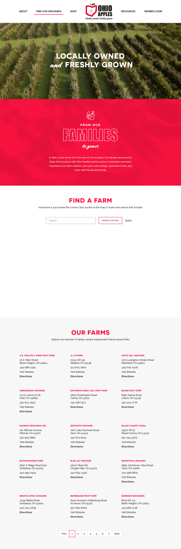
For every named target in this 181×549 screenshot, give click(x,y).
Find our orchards (48, 11)
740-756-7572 (78, 402)
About (23, 11)
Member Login (153, 11)
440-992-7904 (28, 472)
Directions (26, 376)
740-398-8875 (130, 472)
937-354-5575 (129, 437)
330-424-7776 (129, 402)
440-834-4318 (78, 472)
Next (117, 533)
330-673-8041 (78, 437)
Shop (73, 11)
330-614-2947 (28, 402)
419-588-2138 (129, 507)
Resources (128, 11)
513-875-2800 (78, 367)
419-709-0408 (130, 367)
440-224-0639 (28, 507)
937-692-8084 (78, 507)
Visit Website (27, 372)
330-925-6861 (28, 437)
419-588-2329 (28, 367)
